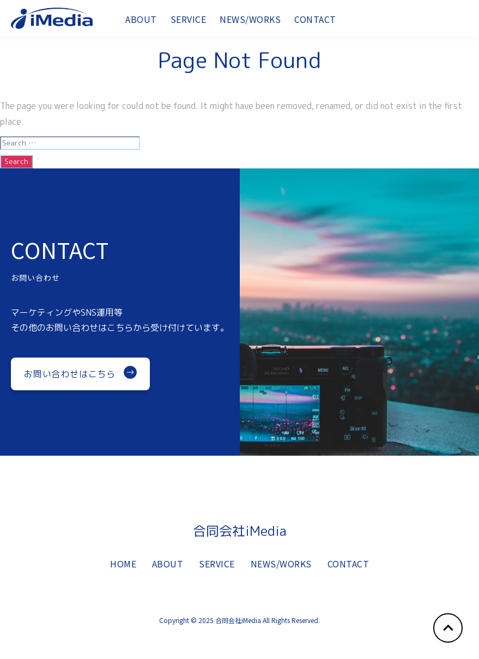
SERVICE (189, 22)
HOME (123, 569)
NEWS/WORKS (250, 22)
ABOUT (141, 22)
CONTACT (315, 22)
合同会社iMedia (240, 531)
